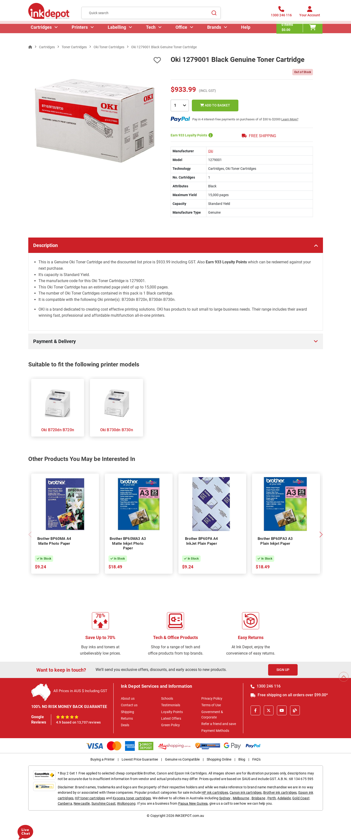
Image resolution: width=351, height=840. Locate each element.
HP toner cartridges (90, 798)
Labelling (117, 32)
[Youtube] (281, 710)
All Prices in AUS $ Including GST (80, 691)
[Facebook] (255, 710)
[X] (268, 710)
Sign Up (282, 670)
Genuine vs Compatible (182, 759)
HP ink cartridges (215, 792)
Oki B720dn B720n (57, 430)
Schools (167, 698)
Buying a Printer (102, 759)
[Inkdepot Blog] (295, 710)
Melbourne (241, 798)
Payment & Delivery (54, 341)
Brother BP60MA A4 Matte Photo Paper (54, 541)
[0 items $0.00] (300, 33)
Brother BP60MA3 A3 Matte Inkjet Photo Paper (128, 543)
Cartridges (41, 32)
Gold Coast (301, 798)
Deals (125, 725)
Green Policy (170, 725)
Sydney (224, 798)
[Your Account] (309, 14)
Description (45, 245)
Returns (127, 718)
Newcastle (82, 803)
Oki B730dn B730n (116, 430)
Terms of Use (211, 705)
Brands (215, 32)
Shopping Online (219, 759)
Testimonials (170, 705)
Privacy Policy (211, 698)
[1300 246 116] (281, 14)
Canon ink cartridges (246, 792)
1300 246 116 (266, 686)
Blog (241, 759)
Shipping (127, 712)
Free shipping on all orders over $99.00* (289, 695)
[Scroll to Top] (344, 677)
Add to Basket (215, 105)
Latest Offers (171, 718)
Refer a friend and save (218, 724)
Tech (151, 32)
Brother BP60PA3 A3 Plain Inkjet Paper (275, 541)
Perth (271, 798)
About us (128, 698)
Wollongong (126, 803)
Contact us (129, 705)
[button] (321, 534)
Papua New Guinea (193, 803)
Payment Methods (215, 731)
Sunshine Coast (103, 803)
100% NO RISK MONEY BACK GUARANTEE (69, 706)
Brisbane (258, 798)
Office (182, 32)
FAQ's (256, 759)
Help (246, 32)
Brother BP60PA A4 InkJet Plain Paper (201, 541)
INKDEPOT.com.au (189, 816)
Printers (80, 32)
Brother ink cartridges (280, 792)
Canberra (65, 803)
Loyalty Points (172, 712)
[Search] (214, 14)
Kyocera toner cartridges (132, 798)
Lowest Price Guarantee (140, 759)
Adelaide (284, 798)
